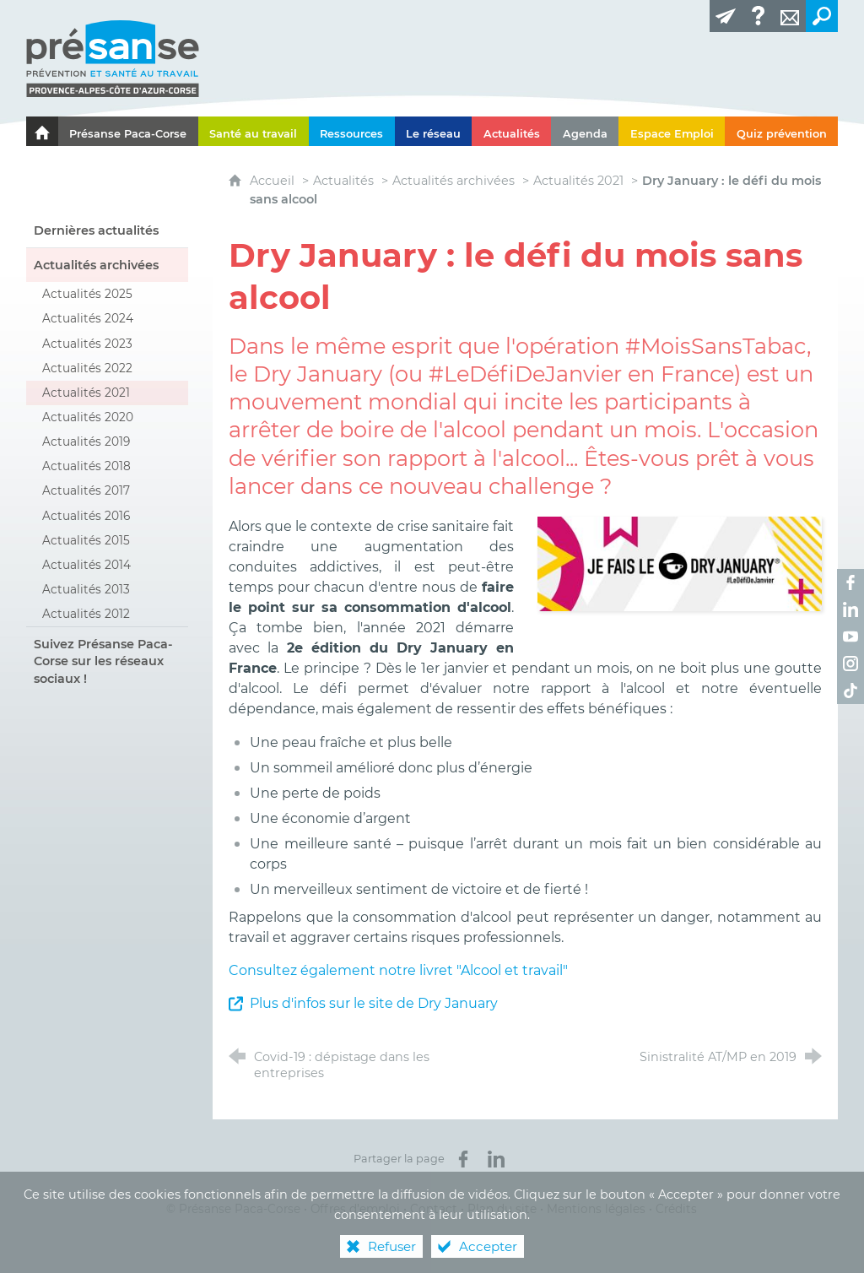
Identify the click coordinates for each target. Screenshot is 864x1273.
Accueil (274, 180)
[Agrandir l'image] (679, 563)
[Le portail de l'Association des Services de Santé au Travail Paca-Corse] (42, 131)
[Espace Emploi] (671, 131)
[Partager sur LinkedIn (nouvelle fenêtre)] (496, 1159)
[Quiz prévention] (781, 131)
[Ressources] (352, 131)
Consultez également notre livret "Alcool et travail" (398, 970)
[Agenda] (584, 131)
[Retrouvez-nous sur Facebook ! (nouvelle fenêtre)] (850, 582)
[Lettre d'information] (726, 16)
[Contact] (790, 16)
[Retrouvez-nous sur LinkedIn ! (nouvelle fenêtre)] (850, 609)
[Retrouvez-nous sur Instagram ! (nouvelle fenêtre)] (850, 663)
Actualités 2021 (578, 180)
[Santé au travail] (253, 131)
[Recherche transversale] (822, 16)
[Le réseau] (433, 131)
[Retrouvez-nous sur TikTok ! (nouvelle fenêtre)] (850, 690)
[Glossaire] (758, 16)
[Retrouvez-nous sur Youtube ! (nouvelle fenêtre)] (850, 636)
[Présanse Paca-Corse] (128, 131)
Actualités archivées (453, 180)
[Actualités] (511, 131)
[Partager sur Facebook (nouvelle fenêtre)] (463, 1159)
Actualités (343, 180)
